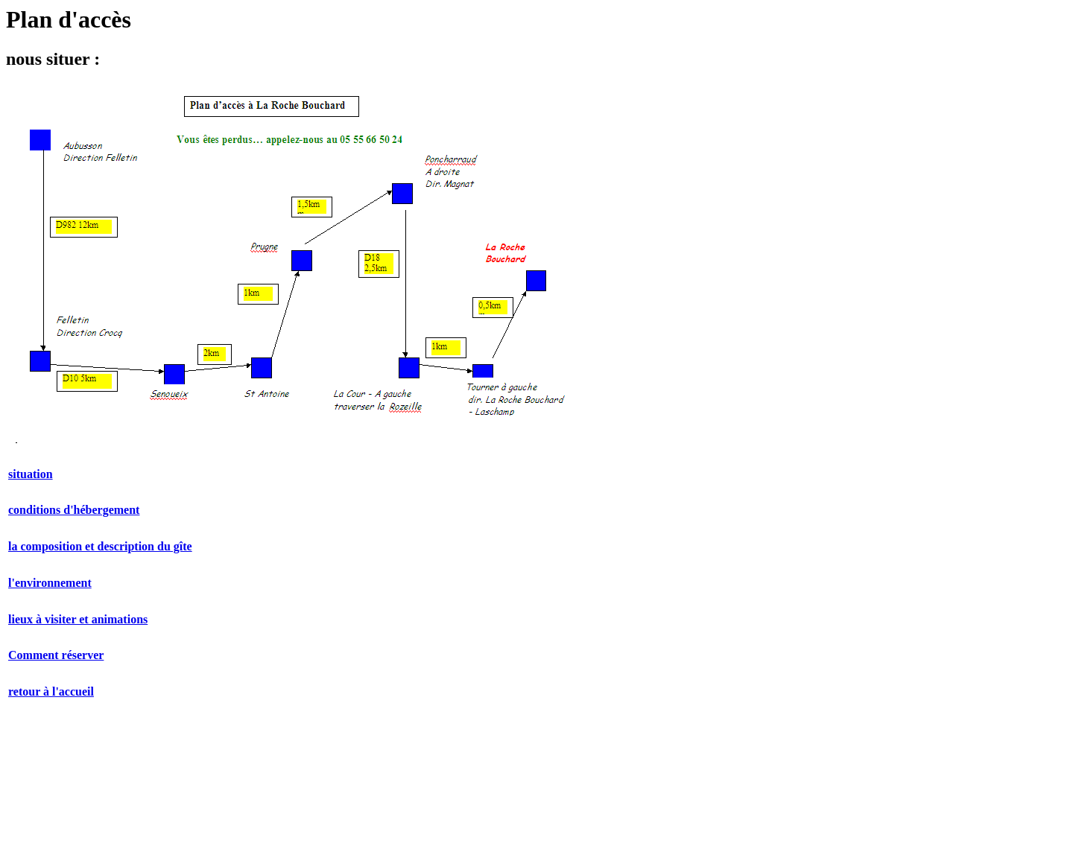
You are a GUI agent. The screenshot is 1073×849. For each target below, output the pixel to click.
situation (30, 474)
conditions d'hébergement (73, 509)
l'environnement (50, 582)
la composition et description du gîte (100, 546)
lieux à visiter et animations (78, 619)
